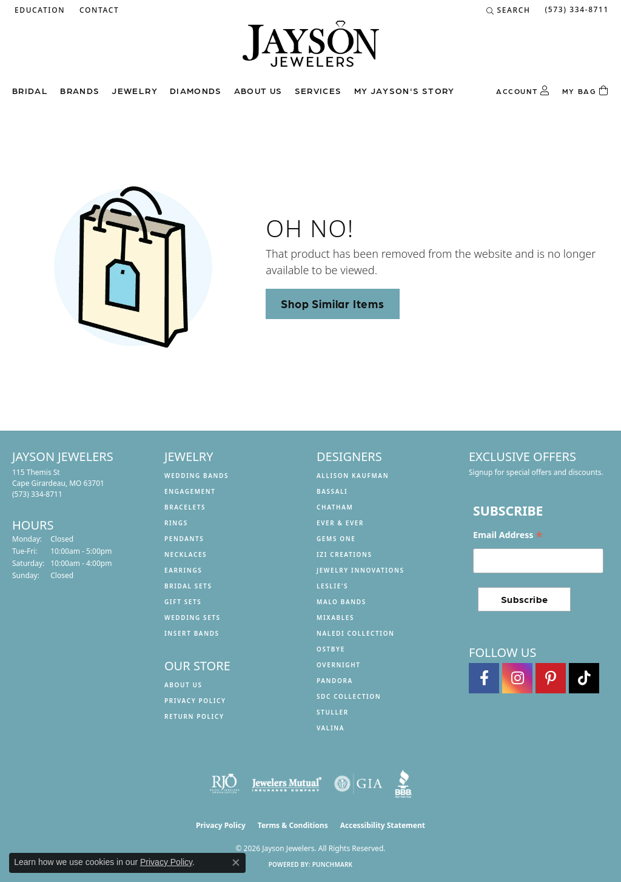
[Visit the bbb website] (403, 784)
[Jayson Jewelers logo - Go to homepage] (311, 50)
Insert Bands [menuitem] (192, 633)
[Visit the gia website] (358, 784)
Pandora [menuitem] (335, 680)
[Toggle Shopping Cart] (585, 91)
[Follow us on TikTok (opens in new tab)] (584, 678)
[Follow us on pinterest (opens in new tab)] (550, 678)
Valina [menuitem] (330, 728)
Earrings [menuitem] (183, 570)
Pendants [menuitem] (184, 538)
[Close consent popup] (236, 862)
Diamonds (196, 90)
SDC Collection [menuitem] (349, 696)
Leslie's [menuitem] (332, 586)
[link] (98, 10)
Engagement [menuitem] (190, 491)
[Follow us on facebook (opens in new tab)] (484, 678)
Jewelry (135, 90)
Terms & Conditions (293, 825)
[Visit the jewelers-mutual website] (286, 784)
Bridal (30, 90)
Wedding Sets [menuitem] (192, 617)
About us (258, 90)
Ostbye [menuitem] (331, 649)
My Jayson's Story (404, 90)
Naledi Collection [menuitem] (356, 633)
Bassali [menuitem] (332, 491)
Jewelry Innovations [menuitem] (360, 570)
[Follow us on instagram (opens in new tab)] (517, 678)
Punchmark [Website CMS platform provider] (332, 864)
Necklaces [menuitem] (185, 554)
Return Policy (194, 716)
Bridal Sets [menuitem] (188, 586)
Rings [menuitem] (176, 523)
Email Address (508, 535)
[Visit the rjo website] (224, 784)
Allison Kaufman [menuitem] (353, 475)
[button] (38, 10)
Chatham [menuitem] (335, 507)
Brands (79, 90)
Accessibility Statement (382, 825)
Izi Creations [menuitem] (344, 554)
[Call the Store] (37, 494)
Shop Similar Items (332, 303)
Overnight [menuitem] (339, 665)
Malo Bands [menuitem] (341, 602)
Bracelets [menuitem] (185, 507)
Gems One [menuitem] (336, 538)
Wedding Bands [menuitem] (196, 475)
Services (318, 90)
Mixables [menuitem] (335, 617)
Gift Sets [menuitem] (182, 602)
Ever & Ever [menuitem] (340, 523)
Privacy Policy (195, 700)
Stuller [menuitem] (333, 712)
